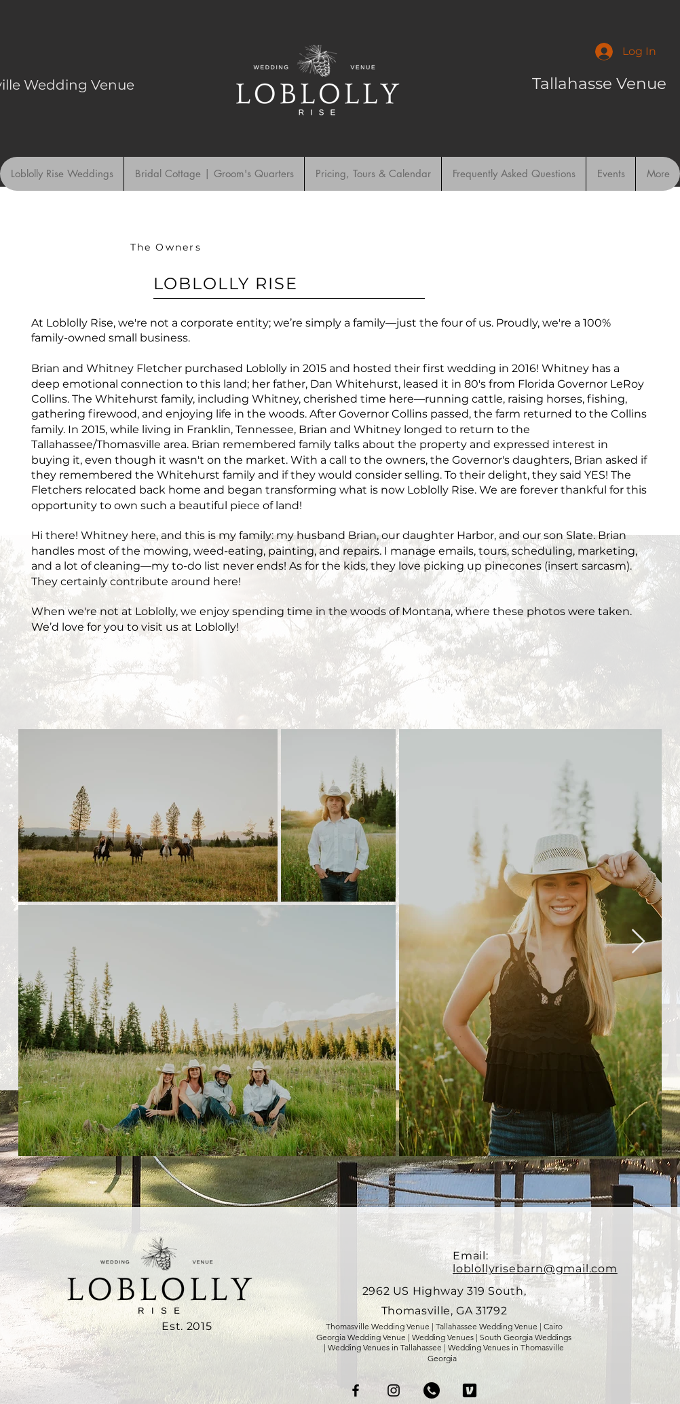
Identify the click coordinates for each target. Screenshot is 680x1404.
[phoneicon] (431, 1390)
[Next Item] (638, 942)
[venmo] (469, 1390)
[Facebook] (355, 1390)
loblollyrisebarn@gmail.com (535, 1268)
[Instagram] (393, 1390)
